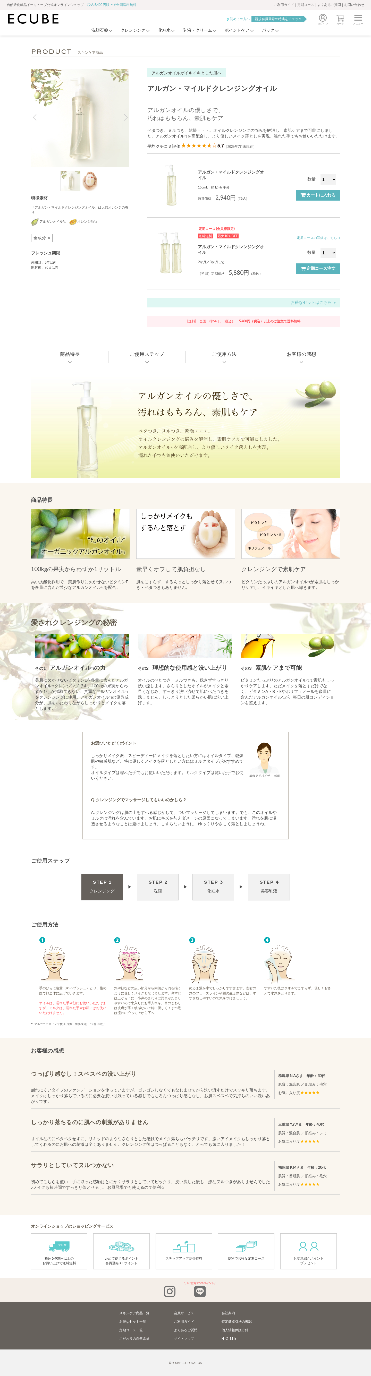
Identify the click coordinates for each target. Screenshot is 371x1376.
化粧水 (162, 30)
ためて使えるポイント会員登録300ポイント (121, 1252)
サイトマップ (184, 1338)
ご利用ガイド (284, 5)
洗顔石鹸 (93, 30)
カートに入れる (317, 195)
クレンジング (128, 30)
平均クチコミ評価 (201, 146)
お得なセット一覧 (132, 1321)
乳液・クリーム (197, 30)
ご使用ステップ (147, 354)
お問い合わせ (354, 5)
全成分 (39, 238)
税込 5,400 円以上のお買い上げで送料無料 (59, 1252)
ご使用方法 (224, 354)
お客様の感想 (301, 354)
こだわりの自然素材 (134, 1338)
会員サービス (184, 1313)
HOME (230, 1338)
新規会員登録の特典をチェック (278, 19)
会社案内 (228, 1313)
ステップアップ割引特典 (183, 1250)
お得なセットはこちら (311, 302)
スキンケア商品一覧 (134, 1313)
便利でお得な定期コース (246, 1250)
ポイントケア (239, 30)
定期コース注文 (317, 268)
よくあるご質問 (329, 5)
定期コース (305, 5)
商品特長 (70, 354)
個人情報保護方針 (235, 1330)
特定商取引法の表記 (237, 1321)
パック (273, 30)
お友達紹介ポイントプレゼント (308, 1252)
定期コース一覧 (131, 1330)
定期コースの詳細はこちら (317, 238)
